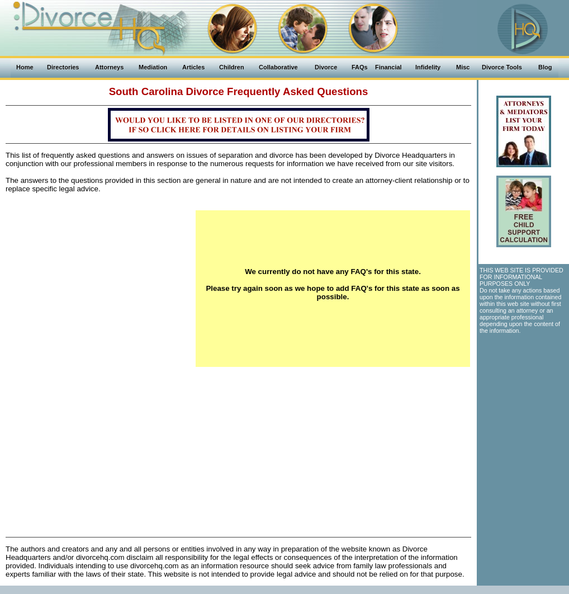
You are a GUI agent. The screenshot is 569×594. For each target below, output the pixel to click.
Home (25, 67)
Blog (545, 67)
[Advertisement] (101, 288)
